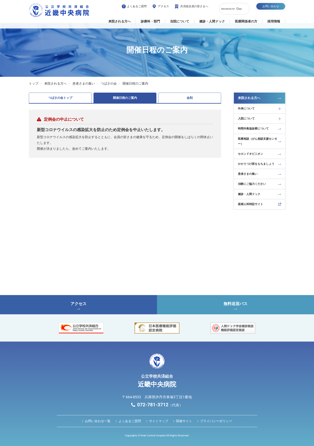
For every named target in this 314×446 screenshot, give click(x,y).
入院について (246, 118)
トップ (33, 83)
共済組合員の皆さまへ (194, 6)
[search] (231, 8)
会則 (190, 98)
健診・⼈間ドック (212, 21)
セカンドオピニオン (250, 153)
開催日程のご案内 (135, 83)
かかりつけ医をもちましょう (256, 163)
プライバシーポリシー (216, 421)
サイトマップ (158, 421)
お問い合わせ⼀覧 (98, 421)
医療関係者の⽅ (246, 21)
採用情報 (273, 21)
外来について (246, 108)
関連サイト (184, 421)
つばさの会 (109, 83)
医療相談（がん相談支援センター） (257, 141)
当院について (179, 21)
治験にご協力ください (252, 183)
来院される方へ (119, 21)
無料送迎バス (235, 305)
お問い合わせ (270, 6)
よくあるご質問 (137, 6)
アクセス (163, 6)
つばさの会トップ (60, 98)
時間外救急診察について (253, 128)
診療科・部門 (150, 21)
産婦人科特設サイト (250, 204)
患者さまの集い (83, 83)
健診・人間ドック (249, 194)
